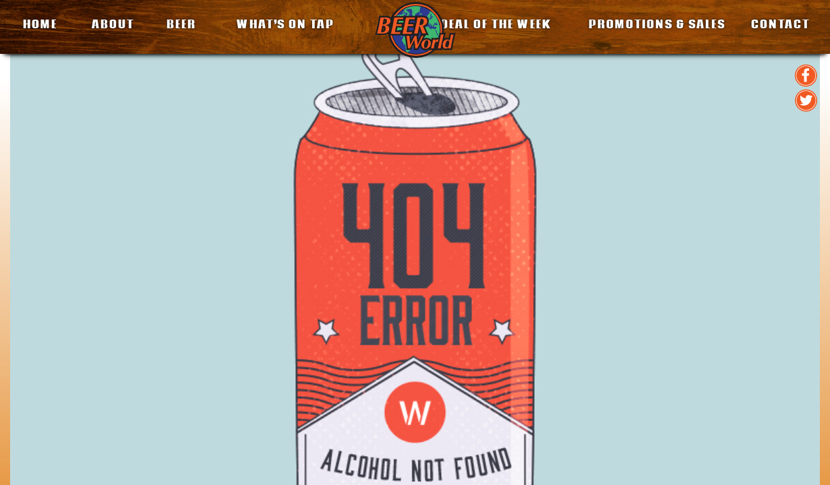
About (113, 23)
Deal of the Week (496, 23)
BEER (181, 23)
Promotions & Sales (657, 23)
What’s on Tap (285, 23)
